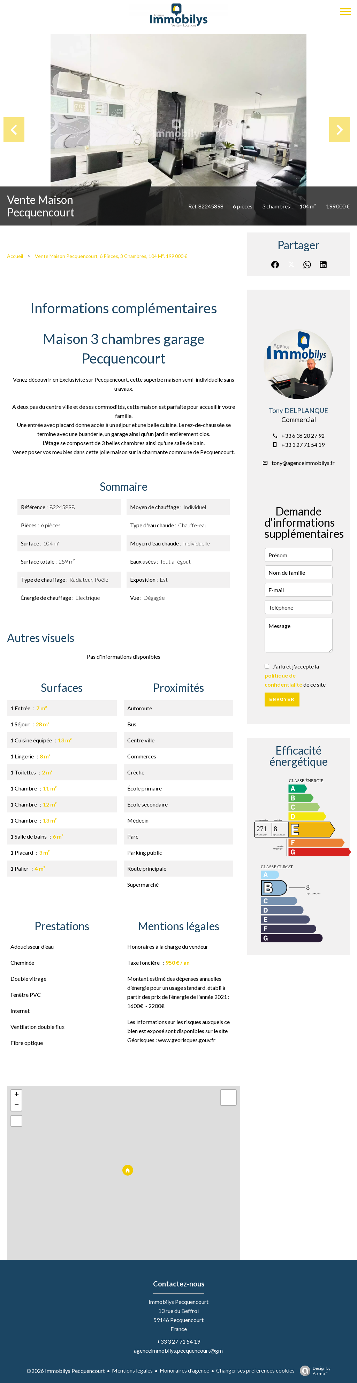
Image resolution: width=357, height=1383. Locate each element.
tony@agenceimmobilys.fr (303, 462)
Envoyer (282, 699)
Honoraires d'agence (184, 1370)
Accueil (15, 256)
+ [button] (16, 1095)
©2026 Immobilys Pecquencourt (65, 1370)
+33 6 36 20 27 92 (303, 435)
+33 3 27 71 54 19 (303, 444)
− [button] (16, 1105)
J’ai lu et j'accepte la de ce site (295, 675)
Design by (313, 1371)
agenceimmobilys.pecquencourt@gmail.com (187, 1350)
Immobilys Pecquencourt (178, 1301)
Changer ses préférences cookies (255, 1370)
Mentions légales (132, 1370)
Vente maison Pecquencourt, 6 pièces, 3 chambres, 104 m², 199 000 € (111, 256)
